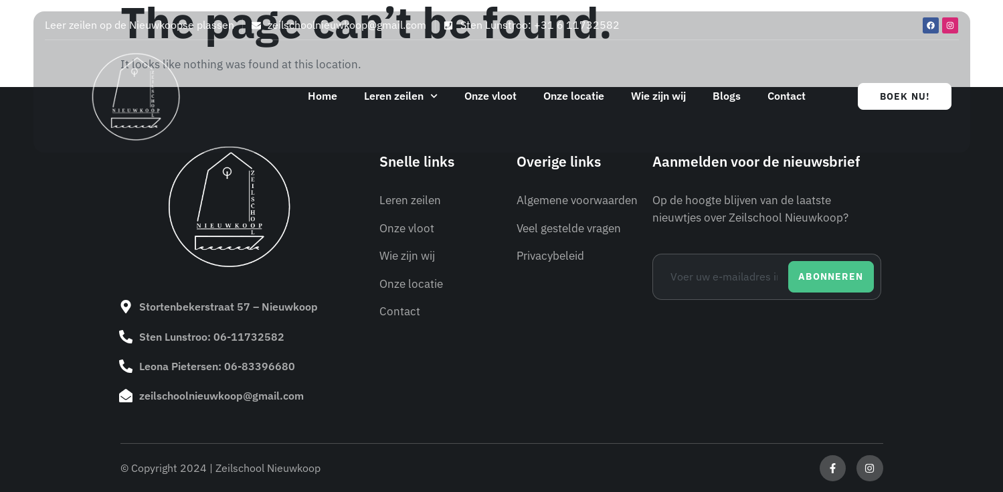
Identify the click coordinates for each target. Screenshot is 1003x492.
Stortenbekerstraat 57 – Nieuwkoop (228, 306)
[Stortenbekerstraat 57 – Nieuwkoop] (125, 306)
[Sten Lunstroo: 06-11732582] (125, 336)
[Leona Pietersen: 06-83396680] (125, 365)
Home (322, 95)
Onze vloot (490, 95)
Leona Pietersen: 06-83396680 (217, 365)
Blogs (727, 95)
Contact (786, 95)
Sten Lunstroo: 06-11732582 (211, 336)
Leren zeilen (401, 96)
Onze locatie (573, 95)
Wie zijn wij (658, 95)
